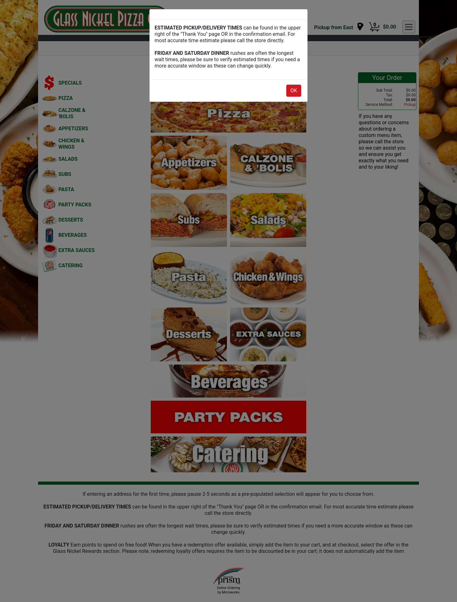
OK (293, 90)
